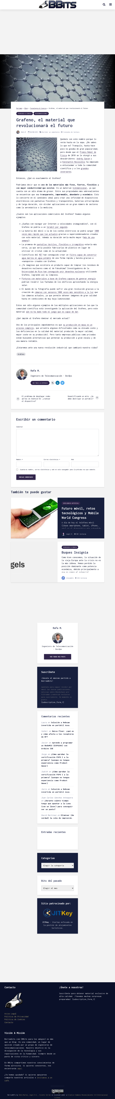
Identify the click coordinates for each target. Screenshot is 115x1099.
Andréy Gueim (83, 158)
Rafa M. (21, 132)
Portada (19, 108)
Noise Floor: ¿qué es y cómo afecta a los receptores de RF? (57, 734)
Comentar (19, 427)
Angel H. (67, 534)
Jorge (44, 754)
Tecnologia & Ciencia (38, 108)
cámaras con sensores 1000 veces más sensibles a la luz (64, 292)
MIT (40, 255)
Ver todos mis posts (57, 657)
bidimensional (80, 188)
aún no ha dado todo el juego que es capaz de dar (52, 312)
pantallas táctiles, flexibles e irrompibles (60, 244)
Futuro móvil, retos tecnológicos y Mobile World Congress (80, 513)
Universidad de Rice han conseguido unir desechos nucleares (53, 271)
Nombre (19, 459)
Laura (44, 722)
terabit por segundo (57, 227)
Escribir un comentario (51, 132)
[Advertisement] (57, 34)
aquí (20, 1068)
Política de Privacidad (16, 1016)
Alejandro (68, 578)
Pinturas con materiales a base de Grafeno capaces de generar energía (59, 278)
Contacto (8, 1022)
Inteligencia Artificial (71, 503)
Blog (26, 108)
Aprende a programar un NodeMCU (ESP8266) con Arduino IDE (57, 746)
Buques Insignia (75, 552)
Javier (44, 743)
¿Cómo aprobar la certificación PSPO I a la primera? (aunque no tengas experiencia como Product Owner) (55, 760)
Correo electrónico (52, 459)
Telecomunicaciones (41, 113)
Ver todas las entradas (40, 383)
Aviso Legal (10, 1014)
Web (72, 459)
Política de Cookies (14, 1019)
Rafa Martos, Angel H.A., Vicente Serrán (35, 1095)
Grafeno (21, 354)
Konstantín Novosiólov (73, 162)
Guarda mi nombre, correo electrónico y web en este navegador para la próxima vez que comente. (58, 469)
